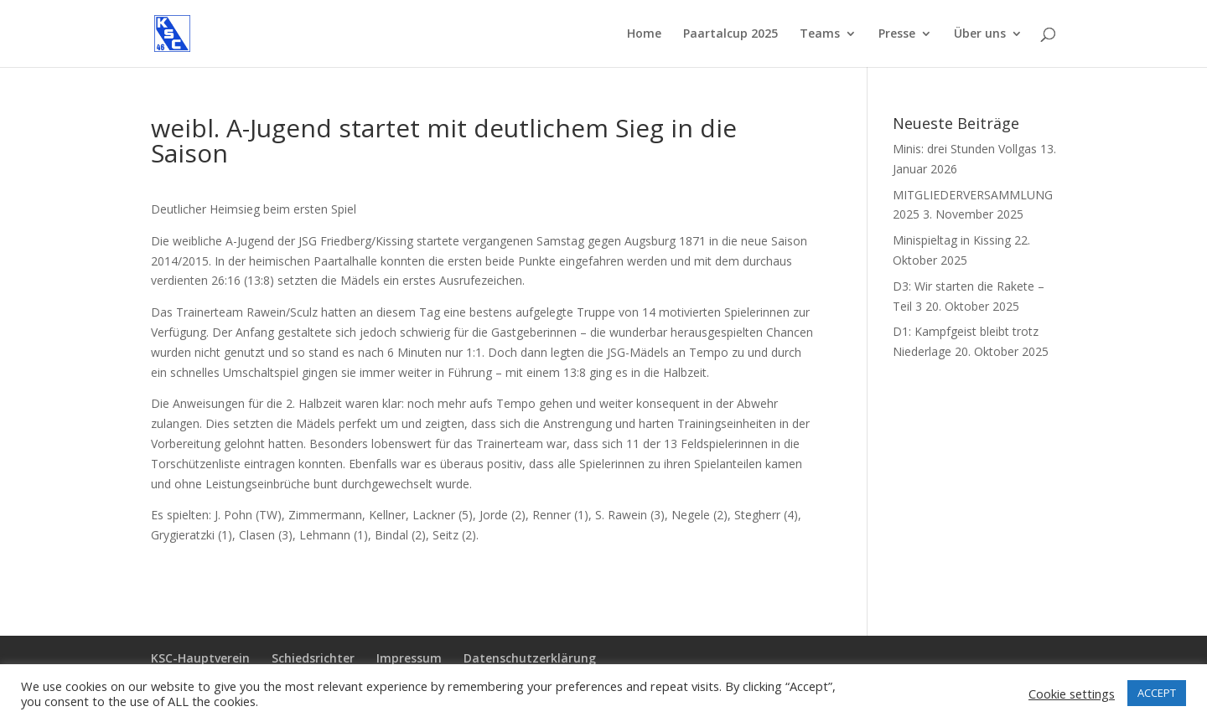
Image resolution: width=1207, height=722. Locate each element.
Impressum (409, 658)
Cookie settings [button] (1071, 693)
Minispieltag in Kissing (952, 240)
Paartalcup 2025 (730, 34)
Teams (820, 34)
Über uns (980, 34)
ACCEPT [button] (1156, 692)
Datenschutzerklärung (530, 658)
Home (644, 34)
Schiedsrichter (313, 658)
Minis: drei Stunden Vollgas (965, 149)
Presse (896, 34)
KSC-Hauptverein (200, 658)
